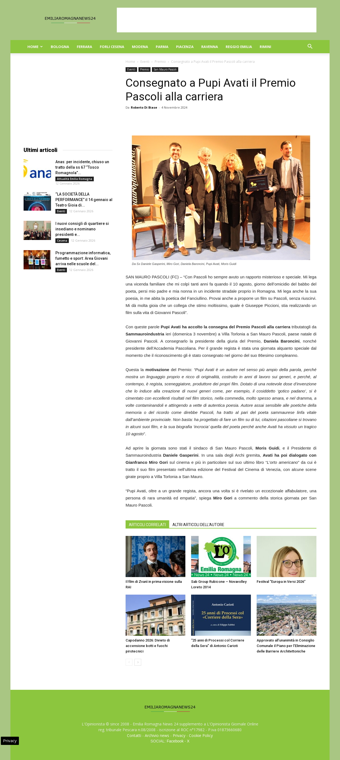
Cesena (62, 240)
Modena (140, 46)
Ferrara (84, 46)
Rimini (265, 46)
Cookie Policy (201, 735)
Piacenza (185, 46)
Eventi (144, 61)
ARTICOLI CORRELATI (147, 524)
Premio (160, 61)
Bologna (60, 46)
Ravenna (209, 46)
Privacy (179, 735)
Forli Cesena (112, 46)
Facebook (175, 741)
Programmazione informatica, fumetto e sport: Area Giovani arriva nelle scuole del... (82, 258)
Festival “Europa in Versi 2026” (281, 582)
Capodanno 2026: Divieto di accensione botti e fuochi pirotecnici (148, 645)
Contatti (134, 735)
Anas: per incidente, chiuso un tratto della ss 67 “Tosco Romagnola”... (82, 167)
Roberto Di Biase (144, 107)
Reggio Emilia (239, 46)
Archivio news (157, 735)
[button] (309, 47)
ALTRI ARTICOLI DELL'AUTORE (198, 524)
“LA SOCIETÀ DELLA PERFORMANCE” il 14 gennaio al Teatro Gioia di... (83, 199)
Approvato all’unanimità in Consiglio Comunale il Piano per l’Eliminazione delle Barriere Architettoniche (286, 645)
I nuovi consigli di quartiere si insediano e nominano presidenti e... (82, 229)
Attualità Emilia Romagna (74, 179)
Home (35, 46)
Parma (162, 46)
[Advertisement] (216, 20)
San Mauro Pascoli (165, 69)
